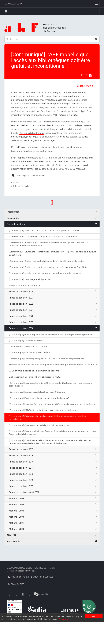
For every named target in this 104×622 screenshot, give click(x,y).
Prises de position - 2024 (53, 291)
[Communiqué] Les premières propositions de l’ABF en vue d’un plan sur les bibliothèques (52, 404)
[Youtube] (23, 594)
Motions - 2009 (53, 498)
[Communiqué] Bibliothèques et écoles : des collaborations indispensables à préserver (50, 334)
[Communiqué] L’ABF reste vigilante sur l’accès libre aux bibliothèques (43, 410)
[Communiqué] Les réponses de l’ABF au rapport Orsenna (37, 392)
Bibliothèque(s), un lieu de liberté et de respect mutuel (35, 377)
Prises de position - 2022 (53, 303)
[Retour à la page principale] (6, 11)
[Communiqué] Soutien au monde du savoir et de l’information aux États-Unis (48, 267)
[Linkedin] (16, 594)
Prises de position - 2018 (53, 328)
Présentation (52, 211)
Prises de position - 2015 (53, 461)
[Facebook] (9, 594)
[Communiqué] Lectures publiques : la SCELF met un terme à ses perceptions (46, 358)
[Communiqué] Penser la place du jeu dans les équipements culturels (44, 230)
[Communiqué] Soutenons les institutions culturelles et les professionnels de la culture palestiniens (52, 253)
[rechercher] (96, 39)
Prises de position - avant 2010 (53, 492)
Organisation (52, 218)
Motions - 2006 (53, 504)
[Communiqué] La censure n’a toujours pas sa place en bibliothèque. (43, 236)
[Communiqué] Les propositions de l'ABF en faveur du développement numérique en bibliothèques (50, 384)
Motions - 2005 (53, 510)
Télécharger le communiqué (30, 175)
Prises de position (52, 224)
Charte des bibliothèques (31, 133)
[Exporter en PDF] (91, 75)
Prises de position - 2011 (53, 486)
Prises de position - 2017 (53, 449)
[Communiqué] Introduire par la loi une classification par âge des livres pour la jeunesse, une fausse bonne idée (48, 244)
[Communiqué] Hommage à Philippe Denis (31, 279)
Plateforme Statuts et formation (25, 285)
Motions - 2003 (53, 516)
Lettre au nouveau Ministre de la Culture (28, 346)
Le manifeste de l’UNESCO (24, 121)
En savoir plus (65, 619)
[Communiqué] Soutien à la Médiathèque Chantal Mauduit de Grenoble (45, 273)
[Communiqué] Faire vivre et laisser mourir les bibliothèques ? (39, 398)
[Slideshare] (29, 594)
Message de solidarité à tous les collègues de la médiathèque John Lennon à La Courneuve (53, 364)
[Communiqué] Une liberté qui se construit (30, 352)
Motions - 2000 (53, 529)
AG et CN (52, 535)
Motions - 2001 (53, 522)
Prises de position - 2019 (53, 322)
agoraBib (41, 594)
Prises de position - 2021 (53, 309)
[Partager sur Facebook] (82, 75)
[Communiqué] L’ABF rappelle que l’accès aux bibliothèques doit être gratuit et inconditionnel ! (47, 417)
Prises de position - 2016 (53, 455)
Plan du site (15, 584)
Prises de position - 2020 (53, 316)
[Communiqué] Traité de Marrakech (26, 340)
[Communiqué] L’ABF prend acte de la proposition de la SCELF (39, 425)
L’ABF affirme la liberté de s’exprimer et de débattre (34, 371)
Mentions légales (42, 577)
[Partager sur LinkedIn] (86, 75)
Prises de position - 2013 (53, 473)
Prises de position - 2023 (53, 297)
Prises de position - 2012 (53, 480)
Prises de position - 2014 (53, 467)
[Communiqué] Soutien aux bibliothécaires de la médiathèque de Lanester (46, 261)
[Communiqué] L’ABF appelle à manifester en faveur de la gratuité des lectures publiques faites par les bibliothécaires (52, 432)
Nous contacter (18, 577)
